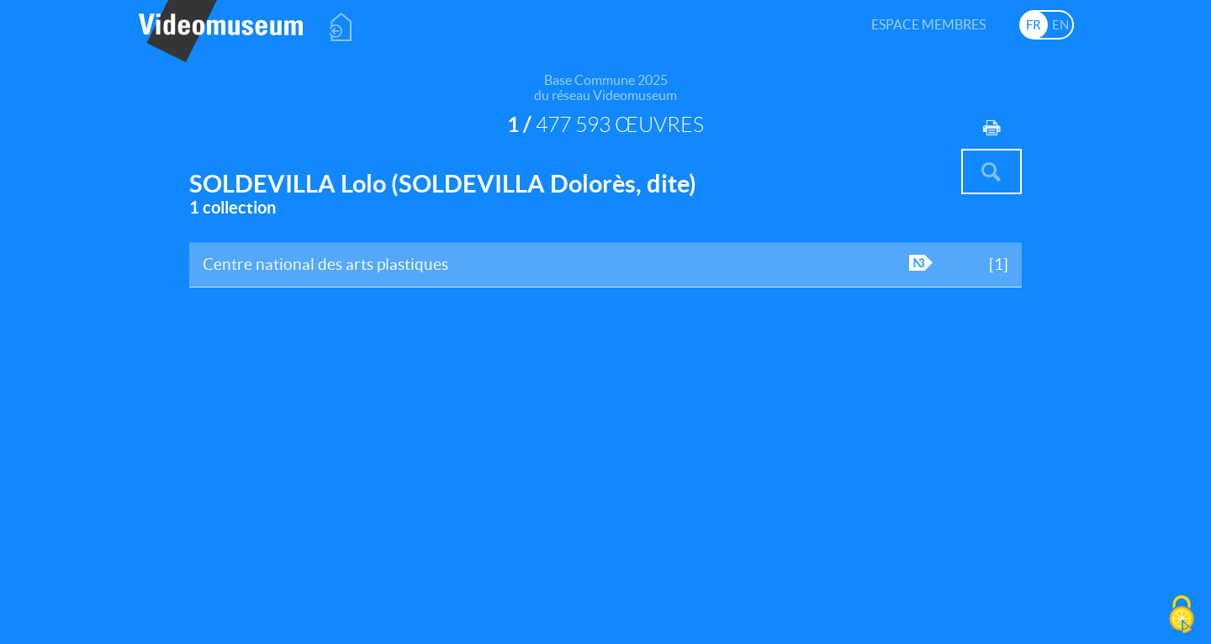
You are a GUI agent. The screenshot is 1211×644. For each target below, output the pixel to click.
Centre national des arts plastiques (606, 270)
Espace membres (928, 24)
